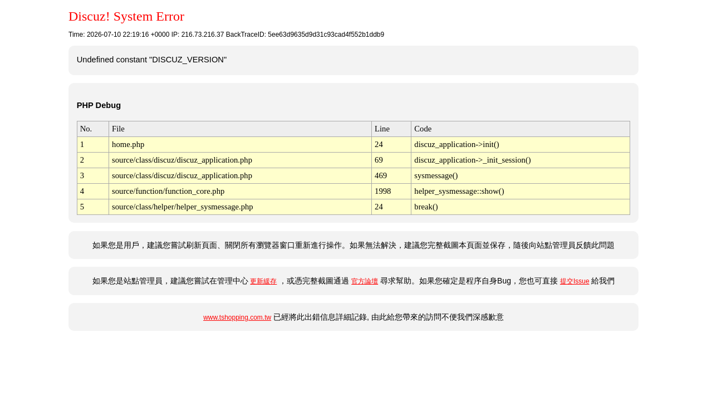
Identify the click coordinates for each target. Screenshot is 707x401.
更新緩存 (263, 281)
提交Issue (575, 281)
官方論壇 (364, 281)
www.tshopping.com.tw (237, 317)
